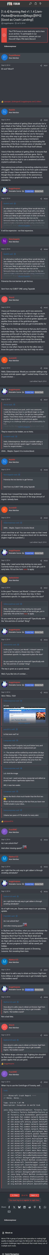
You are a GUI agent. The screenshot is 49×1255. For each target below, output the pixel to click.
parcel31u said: (9, 729)
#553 (46, 693)
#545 (46, 308)
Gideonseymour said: (11, 523)
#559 (46, 1035)
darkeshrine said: (10, 645)
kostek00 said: (9, 436)
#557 (46, 970)
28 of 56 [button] (24, 1195)
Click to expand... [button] (24, 226)
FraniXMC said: (9, 916)
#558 (46, 997)
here (25, 569)
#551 (46, 588)
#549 (46, 518)
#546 (46, 368)
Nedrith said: (8, 203)
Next (34, 1195)
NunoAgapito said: (11, 475)
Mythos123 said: (10, 896)
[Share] (41, 65)
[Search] (45, 4)
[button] (4, 3)
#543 (46, 199)
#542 (46, 120)
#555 (46, 867)
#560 (46, 1082)
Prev (15, 1195)
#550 (46, 561)
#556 (46, 892)
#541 (46, 66)
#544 (46, 249)
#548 (46, 470)
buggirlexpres (8, 23)
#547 (46, 400)
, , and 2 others (22, 101)
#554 (46, 840)
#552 (46, 640)
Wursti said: (8, 405)
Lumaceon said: (9, 741)
